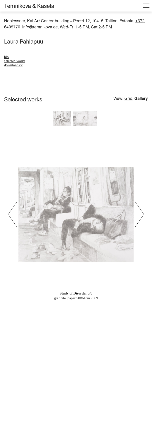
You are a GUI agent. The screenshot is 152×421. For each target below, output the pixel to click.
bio (6, 57)
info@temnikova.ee (40, 27)
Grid (128, 98)
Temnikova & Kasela (29, 6)
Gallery (141, 98)
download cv (13, 65)
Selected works (14, 61)
